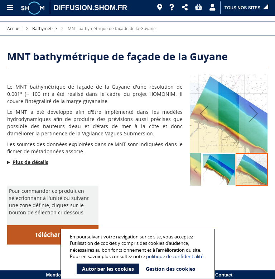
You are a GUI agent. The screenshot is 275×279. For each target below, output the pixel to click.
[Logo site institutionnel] (33, 8)
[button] (185, 7)
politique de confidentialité (174, 256)
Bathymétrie (44, 28)
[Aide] (172, 7)
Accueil (14, 28)
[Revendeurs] (159, 7)
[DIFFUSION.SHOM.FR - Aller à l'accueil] (90, 8)
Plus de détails (30, 162)
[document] (138, 253)
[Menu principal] (10, 8)
